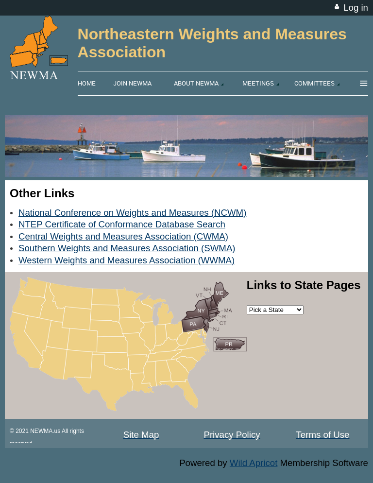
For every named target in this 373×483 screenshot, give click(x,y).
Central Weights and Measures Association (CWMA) (123, 236)
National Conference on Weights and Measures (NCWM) (132, 212)
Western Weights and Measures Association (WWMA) (126, 260)
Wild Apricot (254, 463)
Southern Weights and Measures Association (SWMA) (127, 248)
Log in (355, 7)
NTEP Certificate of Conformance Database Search (121, 224)
